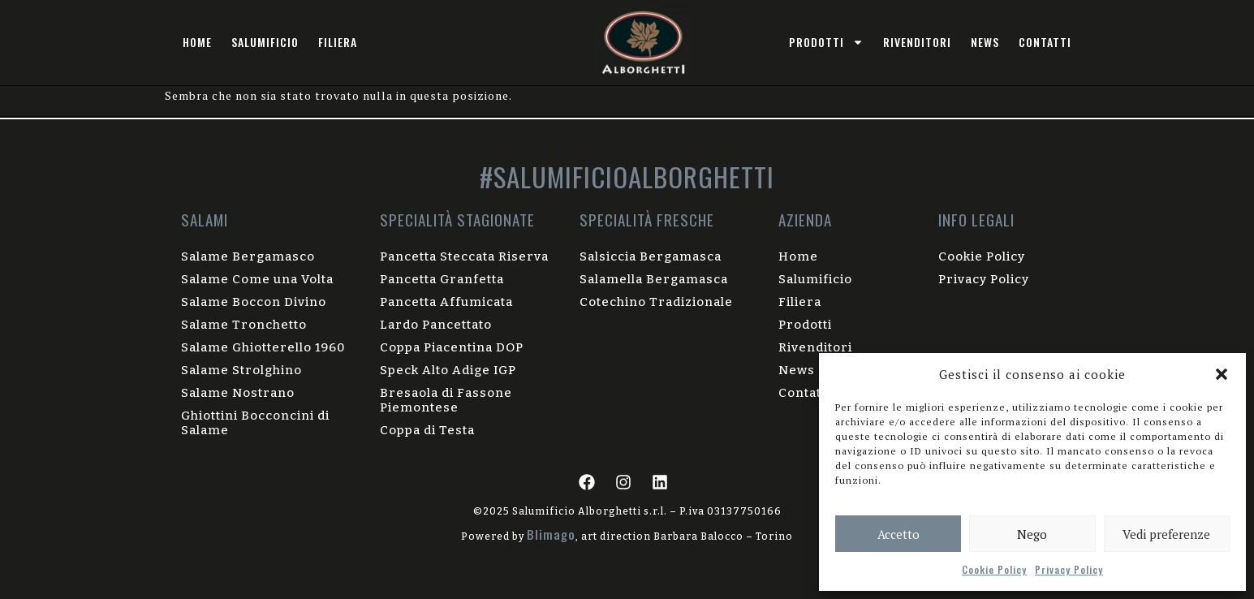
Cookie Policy (994, 569)
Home (197, 41)
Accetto (898, 534)
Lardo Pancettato (436, 324)
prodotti (826, 42)
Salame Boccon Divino (253, 302)
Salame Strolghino (241, 370)
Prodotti (805, 324)
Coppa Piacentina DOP (452, 347)
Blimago (551, 534)
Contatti (1045, 41)
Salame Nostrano (238, 393)
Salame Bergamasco (248, 256)
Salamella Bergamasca (654, 279)
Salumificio (265, 41)
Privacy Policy (1069, 569)
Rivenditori (917, 41)
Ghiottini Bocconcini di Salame (255, 422)
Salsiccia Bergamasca (651, 256)
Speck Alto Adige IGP (448, 370)
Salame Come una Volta (257, 279)
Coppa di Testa (427, 430)
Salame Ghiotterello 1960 (263, 347)
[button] (1221, 374)
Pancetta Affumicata (446, 302)
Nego (1032, 534)
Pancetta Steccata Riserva (464, 256)
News (985, 41)
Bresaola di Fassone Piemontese (446, 400)
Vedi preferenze (1166, 534)
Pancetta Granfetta (442, 279)
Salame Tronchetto (244, 324)
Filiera (337, 41)
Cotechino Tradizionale (656, 302)
